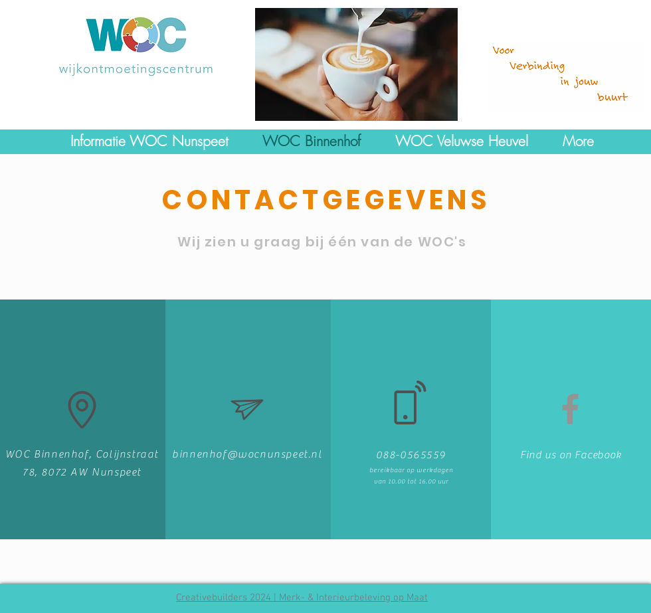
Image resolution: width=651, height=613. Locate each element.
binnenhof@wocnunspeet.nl (247, 454)
